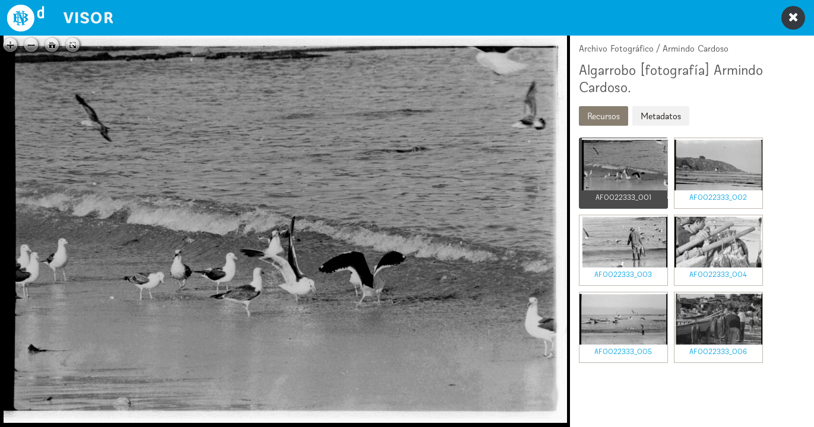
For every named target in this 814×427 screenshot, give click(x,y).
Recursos (603, 116)
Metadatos (661, 116)
